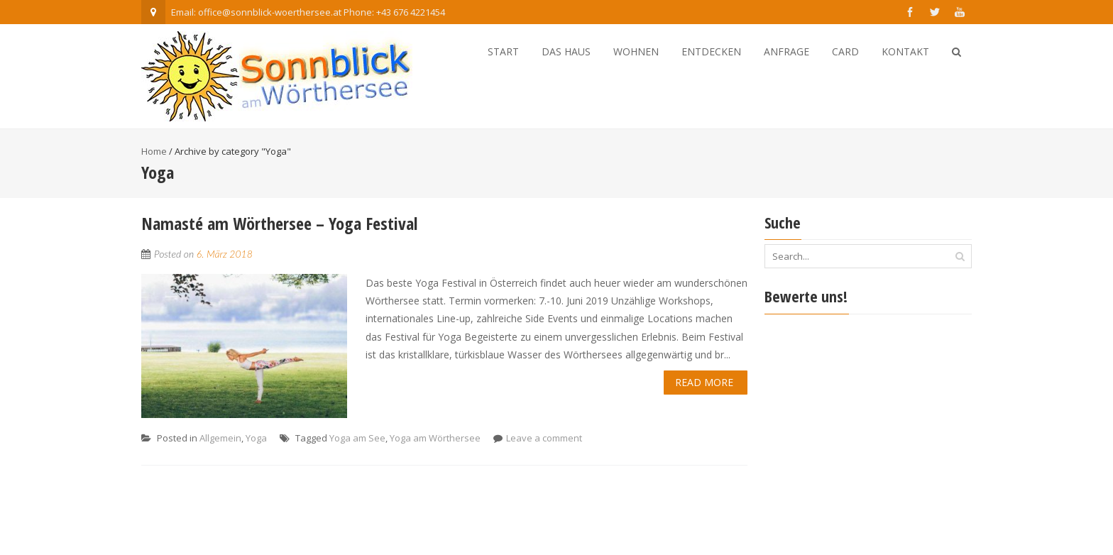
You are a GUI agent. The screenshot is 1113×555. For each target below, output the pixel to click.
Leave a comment (544, 438)
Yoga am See (357, 438)
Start (503, 51)
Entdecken (711, 51)
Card (845, 51)
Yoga (256, 438)
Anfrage (786, 51)
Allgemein (220, 438)
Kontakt (905, 51)
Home (154, 151)
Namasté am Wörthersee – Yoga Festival (279, 223)
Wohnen (636, 51)
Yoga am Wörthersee (435, 438)
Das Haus (566, 51)
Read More (704, 382)
